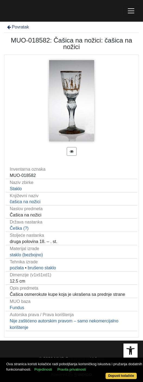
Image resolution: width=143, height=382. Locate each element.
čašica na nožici (25, 201)
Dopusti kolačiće (121, 376)
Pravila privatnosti (71, 369)
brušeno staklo (42, 268)
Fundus (17, 307)
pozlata (17, 268)
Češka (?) (19, 228)
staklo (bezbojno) (26, 254)
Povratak (17, 27)
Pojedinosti (43, 369)
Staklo (16, 188)
